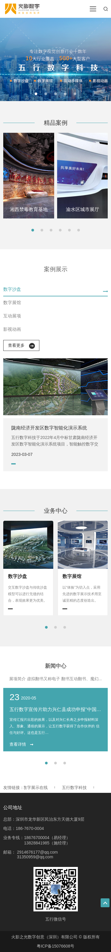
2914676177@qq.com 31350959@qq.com (37, 854)
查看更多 (21, 346)
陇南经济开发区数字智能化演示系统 (49, 427)
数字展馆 (12, 302)
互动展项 (12, 315)
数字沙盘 (12, 289)
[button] (36, 93)
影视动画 (12, 329)
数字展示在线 (36, 787)
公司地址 (12, 807)
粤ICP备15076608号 (56, 946)
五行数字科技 (75, 787)
